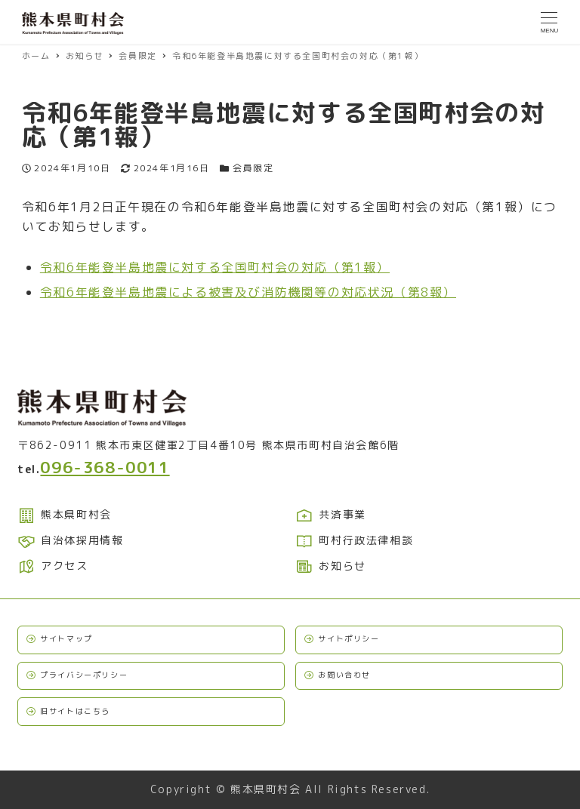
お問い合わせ (344, 674)
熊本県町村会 (64, 514)
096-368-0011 (104, 467)
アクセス (52, 565)
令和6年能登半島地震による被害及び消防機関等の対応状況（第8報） (248, 292)
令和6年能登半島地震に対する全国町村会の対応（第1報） (215, 267)
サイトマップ (66, 638)
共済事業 (330, 514)
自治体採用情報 (70, 540)
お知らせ (330, 565)
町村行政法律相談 (354, 540)
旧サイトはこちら (75, 711)
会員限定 (253, 167)
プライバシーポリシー (84, 674)
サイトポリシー (348, 638)
